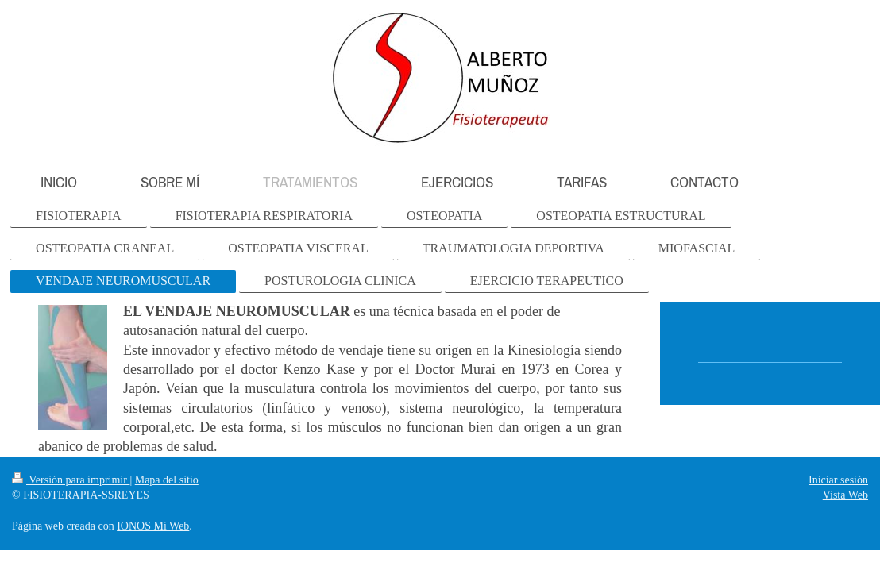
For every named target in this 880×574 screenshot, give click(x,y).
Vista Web (845, 495)
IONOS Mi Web (153, 526)
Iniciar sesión (838, 480)
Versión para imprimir (70, 480)
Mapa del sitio (167, 480)
